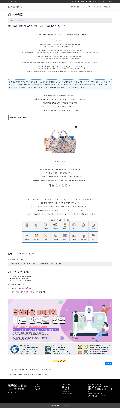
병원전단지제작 (37, 84)
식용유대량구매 (66, 393)
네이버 (12, 292)
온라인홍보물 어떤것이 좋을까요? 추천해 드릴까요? (29, 374)
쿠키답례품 (65, 389)
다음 (17, 292)
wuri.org (10, 389)
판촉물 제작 (86, 7)
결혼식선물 (65, 387)
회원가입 (109, 1)
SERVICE (38, 387)
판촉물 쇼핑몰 (75, 7)
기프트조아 (64, 162)
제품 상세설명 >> (60, 185)
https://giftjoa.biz (26, 288)
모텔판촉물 (65, 391)
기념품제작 (107, 7)
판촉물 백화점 (15, 6)
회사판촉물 (97, 7)
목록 (108, 364)
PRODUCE (38, 389)
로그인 (101, 1)
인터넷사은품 (65, 384)
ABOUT (37, 384)
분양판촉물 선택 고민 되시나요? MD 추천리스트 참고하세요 (31, 370)
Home (11, 20)
